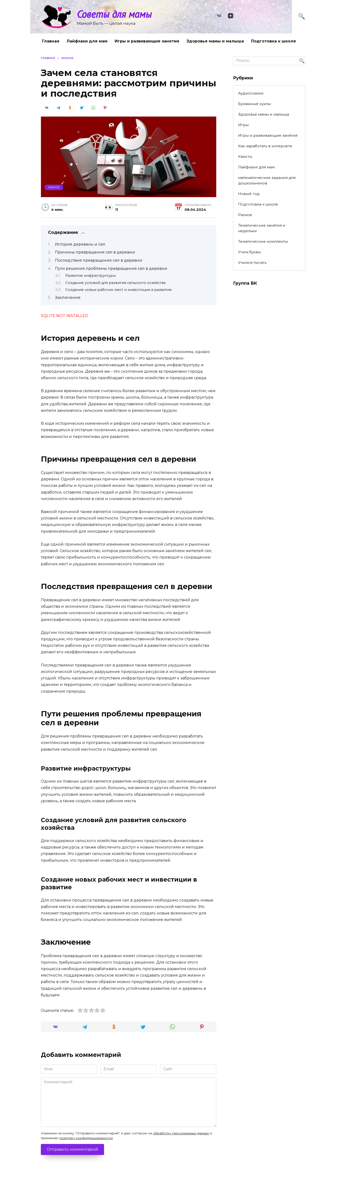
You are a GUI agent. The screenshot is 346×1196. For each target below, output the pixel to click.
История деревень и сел (80, 244)
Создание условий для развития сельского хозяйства (115, 283)
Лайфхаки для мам (87, 41)
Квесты (245, 156)
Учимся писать (252, 262)
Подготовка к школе (273, 41)
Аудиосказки (251, 93)
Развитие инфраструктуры (90, 275)
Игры (243, 125)
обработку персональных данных (181, 1133)
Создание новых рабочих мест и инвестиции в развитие (118, 290)
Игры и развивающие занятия (147, 41)
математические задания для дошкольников (267, 180)
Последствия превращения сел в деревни (98, 260)
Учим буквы (249, 252)
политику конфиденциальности (86, 1138)
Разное (54, 187)
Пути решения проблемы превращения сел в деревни (111, 268)
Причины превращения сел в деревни (95, 252)
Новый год (249, 193)
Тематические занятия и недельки (261, 228)
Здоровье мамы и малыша (215, 41)
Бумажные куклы (254, 103)
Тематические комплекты (263, 241)
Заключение (67, 297)
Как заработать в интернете (265, 146)
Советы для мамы (114, 14)
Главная (50, 41)
